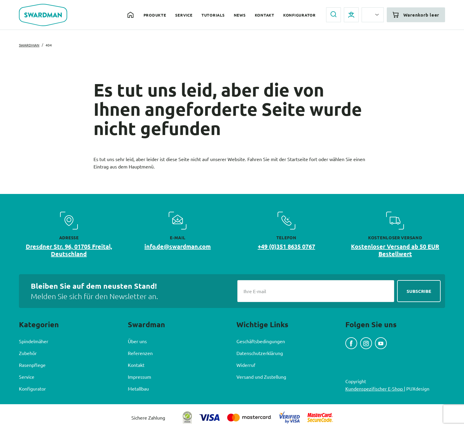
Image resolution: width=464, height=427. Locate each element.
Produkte (155, 14)
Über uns (137, 341)
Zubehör (28, 353)
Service (184, 14)
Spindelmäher (33, 341)
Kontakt (264, 14)
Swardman (29, 45)
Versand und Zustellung (261, 377)
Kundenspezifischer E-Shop (374, 388)
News (240, 14)
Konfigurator (299, 14)
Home (131, 14)
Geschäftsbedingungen (260, 341)
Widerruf (245, 365)
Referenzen (140, 353)
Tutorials (213, 14)
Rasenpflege (32, 365)
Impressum (139, 377)
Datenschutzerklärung (259, 353)
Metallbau (138, 388)
